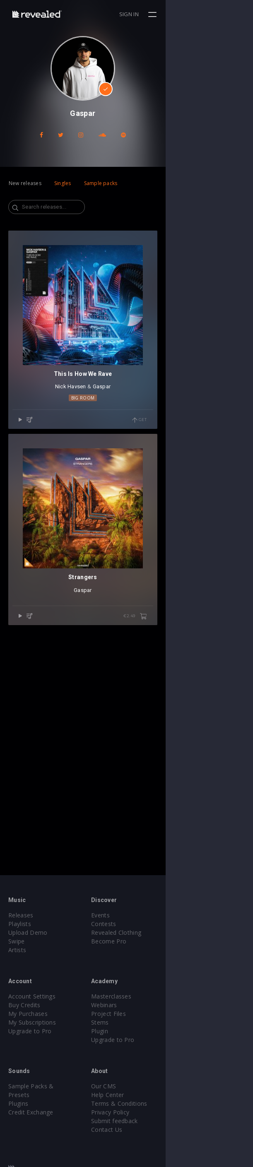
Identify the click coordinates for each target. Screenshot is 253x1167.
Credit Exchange (30, 1103)
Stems (144, 1022)
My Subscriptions (32, 1022)
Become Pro (152, 941)
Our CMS (147, 1086)
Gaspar (145, 474)
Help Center (151, 1095)
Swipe (16, 941)
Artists (17, 950)
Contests (147, 924)
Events (144, 915)
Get (226, 507)
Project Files (152, 1014)
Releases (21, 915)
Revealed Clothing (160, 932)
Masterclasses (155, 996)
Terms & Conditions (163, 1103)
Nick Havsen (114, 474)
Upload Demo (28, 932)
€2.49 (222, 791)
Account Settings (31, 996)
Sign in (216, 14)
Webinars (148, 1005)
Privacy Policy (154, 1112)
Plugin (143, 1031)
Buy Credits (24, 1005)
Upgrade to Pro (29, 1031)
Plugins (18, 1095)
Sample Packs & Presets (42, 1086)
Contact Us (150, 1129)
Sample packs (101, 183)
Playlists (19, 924)
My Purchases (28, 1014)
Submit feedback (158, 1121)
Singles (62, 183)
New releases (25, 183)
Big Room (126, 485)
